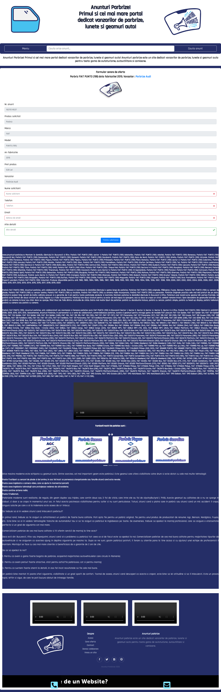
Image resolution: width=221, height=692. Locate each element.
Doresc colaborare (90, 648)
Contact (90, 645)
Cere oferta (90, 641)
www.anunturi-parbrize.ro (13, 255)
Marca (8, 128)
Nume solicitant (13, 188)
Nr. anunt (9, 104)
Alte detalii (10, 224)
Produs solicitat (13, 116)
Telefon (8, 200)
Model (8, 140)
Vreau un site (90, 652)
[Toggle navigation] (25, 49)
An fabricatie (11, 152)
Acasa (90, 638)
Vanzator (9, 176)
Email (7, 212)
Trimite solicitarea (111, 240)
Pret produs (10, 164)
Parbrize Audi (143, 76)
